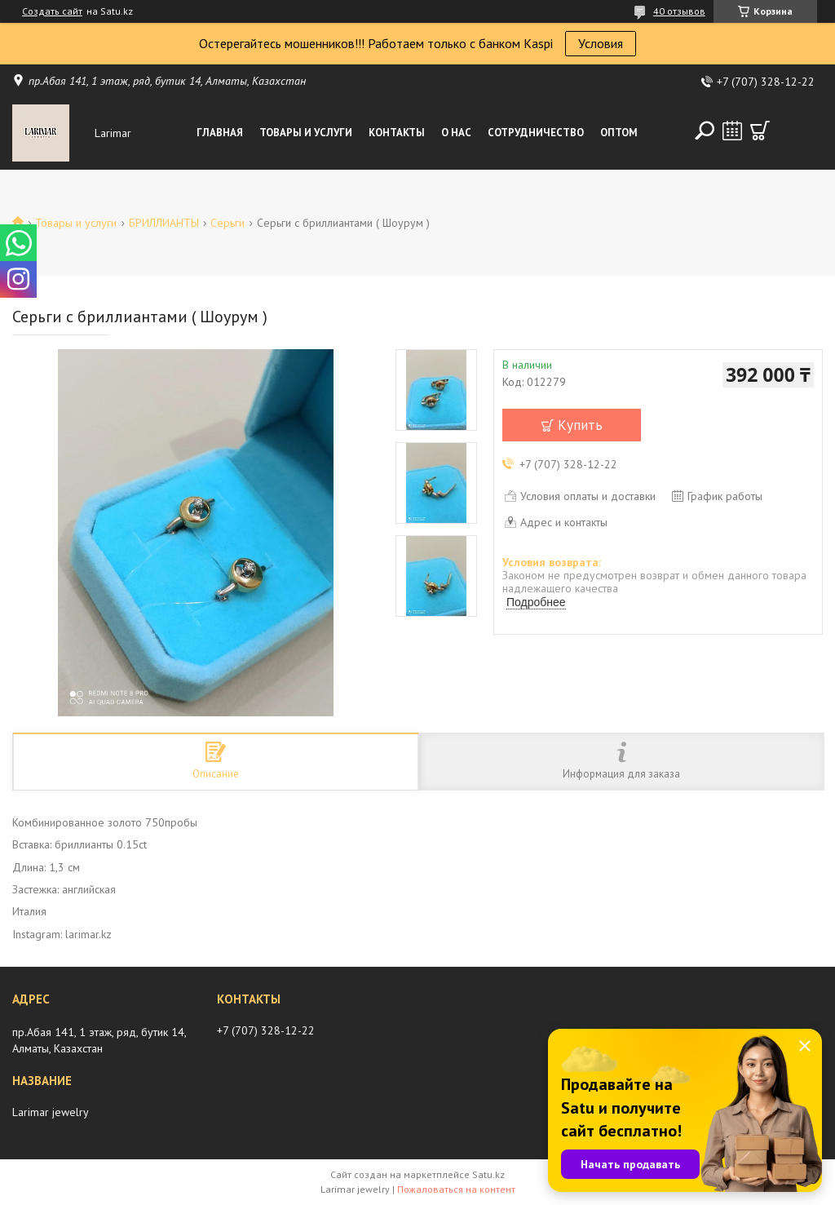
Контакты (397, 133)
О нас (456, 133)
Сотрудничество (536, 133)
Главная (220, 133)
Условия (600, 43)
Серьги (227, 222)
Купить (580, 425)
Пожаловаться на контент (456, 1189)
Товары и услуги (305, 133)
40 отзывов (679, 11)
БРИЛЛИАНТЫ (164, 222)
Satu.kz (488, 1174)
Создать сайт (52, 11)
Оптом (619, 133)
